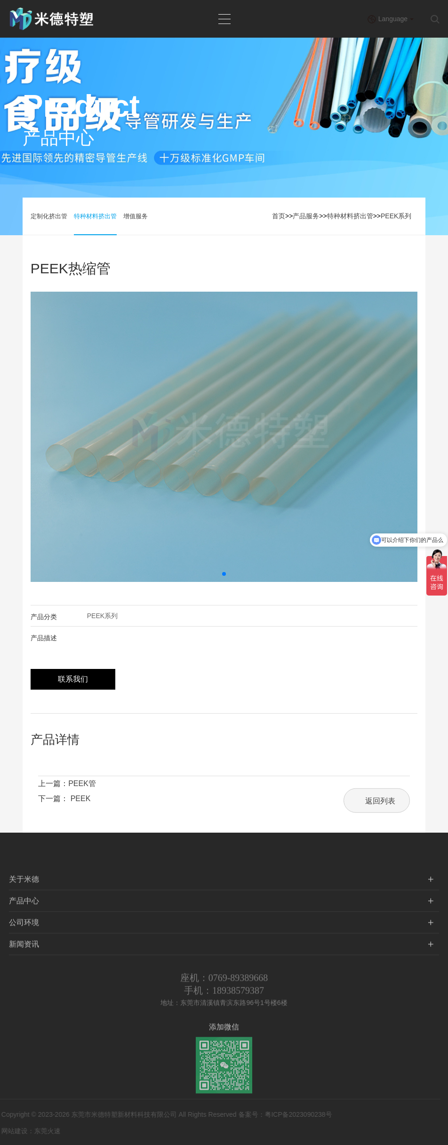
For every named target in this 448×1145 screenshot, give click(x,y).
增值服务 (135, 216)
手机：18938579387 (224, 997)
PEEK (81, 799)
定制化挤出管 (49, 216)
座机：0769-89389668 (224, 984)
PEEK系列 (396, 216)
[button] (224, 574)
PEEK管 (82, 783)
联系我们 (73, 679)
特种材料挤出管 (95, 216)
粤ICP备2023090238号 (291, 1114)
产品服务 (306, 216)
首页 (278, 216)
